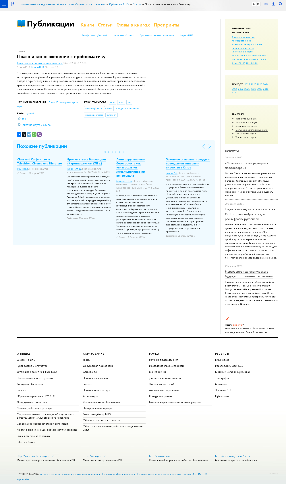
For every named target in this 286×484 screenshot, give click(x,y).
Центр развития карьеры (98, 408)
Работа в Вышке (26, 442)
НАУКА (154, 353)
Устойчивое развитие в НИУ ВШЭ (37, 371)
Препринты (166, 25)
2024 (265, 84)
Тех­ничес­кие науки (245, 137)
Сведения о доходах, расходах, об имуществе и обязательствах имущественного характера (45, 416)
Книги (87, 25)
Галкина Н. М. (37, 67)
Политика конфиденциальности (119, 474)
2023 (234, 88)
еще (234, 92)
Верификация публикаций (94, 35)
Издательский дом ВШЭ (229, 365)
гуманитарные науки (243, 48)
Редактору (273, 473)
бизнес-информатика (243, 37)
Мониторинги (157, 371)
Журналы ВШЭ (223, 390)
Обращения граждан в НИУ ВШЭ (36, 396)
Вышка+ (87, 384)
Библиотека (222, 359)
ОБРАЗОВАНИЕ (93, 353)
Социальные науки (245, 133)
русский (30, 113)
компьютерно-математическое (249, 55)
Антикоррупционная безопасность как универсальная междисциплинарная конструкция (130, 167)
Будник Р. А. (171, 173)
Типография (222, 378)
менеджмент (253, 59)
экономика (252, 62)
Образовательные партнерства (101, 420)
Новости (232, 151)
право (263, 59)
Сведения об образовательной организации (43, 423)
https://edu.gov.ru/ (94, 456)
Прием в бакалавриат (95, 378)
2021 (247, 88)
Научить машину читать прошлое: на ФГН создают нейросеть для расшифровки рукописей (250, 214)
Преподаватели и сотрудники (35, 378)
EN (258, 4)
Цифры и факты (26, 359)
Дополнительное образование (101, 402)
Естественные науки (246, 122)
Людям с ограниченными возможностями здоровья (47, 429)
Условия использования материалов (81, 474)
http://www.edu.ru (160, 456)
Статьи (105, 25)
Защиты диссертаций (161, 384)
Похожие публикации (42, 146)
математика (238, 59)
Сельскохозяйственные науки (251, 129)
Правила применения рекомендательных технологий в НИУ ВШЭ (172, 474)
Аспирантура (90, 396)
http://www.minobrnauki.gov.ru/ (35, 456)
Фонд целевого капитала (32, 402)
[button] (105, 152)
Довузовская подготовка (98, 365)
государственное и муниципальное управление (247, 42)
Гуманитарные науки (246, 118)
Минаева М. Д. (74, 168)
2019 (259, 88)
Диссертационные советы (165, 378)
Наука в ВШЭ (186, 35)
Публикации (50, 23)
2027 (247, 84)
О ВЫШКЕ (24, 353)
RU (254, 4)
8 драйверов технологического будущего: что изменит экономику (249, 273)
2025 (259, 84)
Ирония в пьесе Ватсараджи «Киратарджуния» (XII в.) (86, 161)
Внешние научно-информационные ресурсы (175, 402)
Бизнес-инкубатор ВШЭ (97, 414)
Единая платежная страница (33, 436)
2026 (253, 84)
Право (52, 102)
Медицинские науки (246, 126)
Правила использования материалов (157, 35)
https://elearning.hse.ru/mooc (232, 456)
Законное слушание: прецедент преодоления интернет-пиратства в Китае (188, 163)
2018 (265, 88)
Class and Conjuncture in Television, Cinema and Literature (39, 161)
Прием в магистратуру (96, 390)
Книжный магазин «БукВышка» (232, 371)
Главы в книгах (133, 25)
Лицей (86, 359)
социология (238, 62)
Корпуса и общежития (30, 384)
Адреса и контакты (50, 474)
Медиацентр (222, 384)
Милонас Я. (22, 168)
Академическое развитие (164, 390)
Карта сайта (23, 479)
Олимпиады (90, 371)
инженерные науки (242, 51)
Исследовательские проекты (166, 365)
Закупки (21, 390)
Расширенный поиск (123, 35)
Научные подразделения (163, 359)
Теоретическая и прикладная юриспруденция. (40, 63)
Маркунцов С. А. (124, 181)
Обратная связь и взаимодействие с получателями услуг (113, 428)
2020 (253, 88)
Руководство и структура (32, 365)
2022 (241, 88)
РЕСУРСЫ (222, 353)
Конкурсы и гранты (160, 396)
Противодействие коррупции (34, 408)
